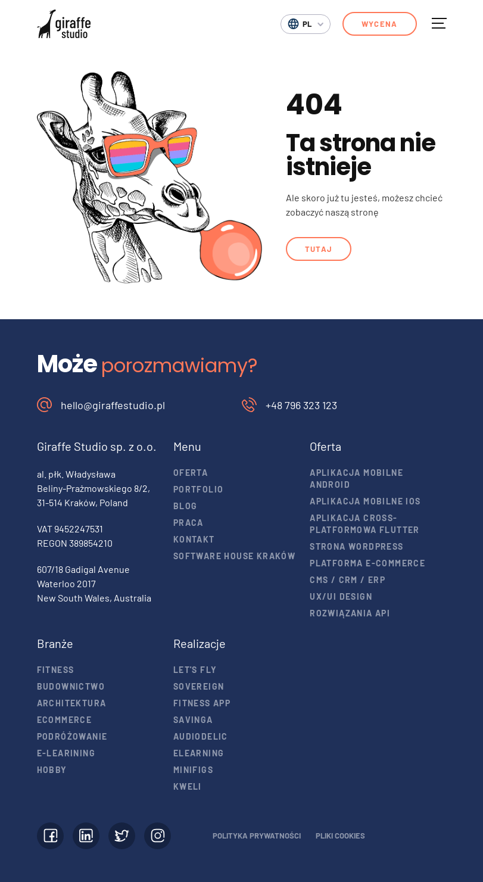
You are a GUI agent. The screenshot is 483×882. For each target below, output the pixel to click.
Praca (188, 523)
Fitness (55, 670)
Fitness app (201, 703)
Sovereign (199, 686)
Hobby (52, 770)
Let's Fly (195, 670)
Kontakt (194, 539)
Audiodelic (200, 736)
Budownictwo (71, 686)
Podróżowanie (72, 736)
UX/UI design (341, 596)
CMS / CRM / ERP (347, 580)
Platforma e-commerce (367, 563)
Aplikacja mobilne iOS (365, 501)
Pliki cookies (340, 835)
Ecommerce (64, 720)
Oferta (190, 473)
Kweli (187, 786)
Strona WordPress (356, 546)
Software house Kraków (234, 556)
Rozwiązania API (350, 613)
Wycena (380, 24)
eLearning (199, 753)
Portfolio (198, 489)
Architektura (72, 703)
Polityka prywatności (257, 835)
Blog (185, 506)
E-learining (66, 753)
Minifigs (193, 770)
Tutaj (319, 249)
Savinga (193, 720)
